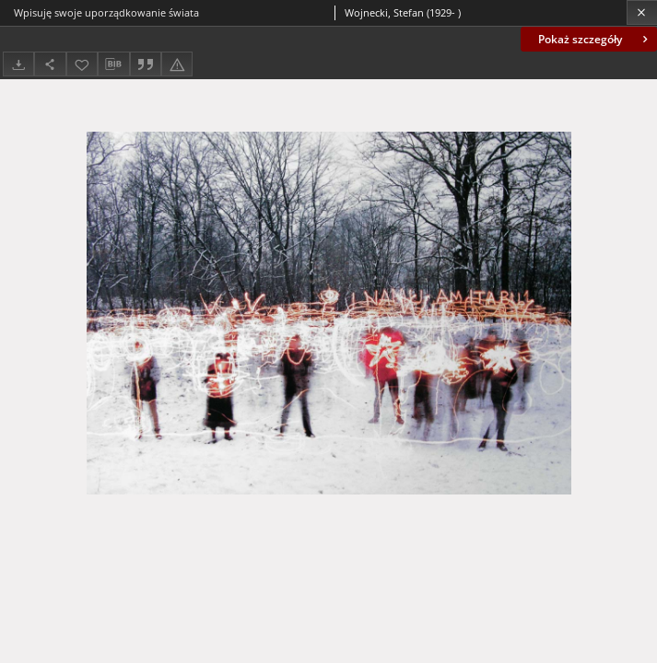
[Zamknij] (642, 12)
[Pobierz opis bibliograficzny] (113, 64)
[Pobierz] (18, 64)
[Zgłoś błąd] (177, 64)
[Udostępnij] (49, 64)
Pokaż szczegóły (594, 39)
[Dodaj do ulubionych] (82, 64)
